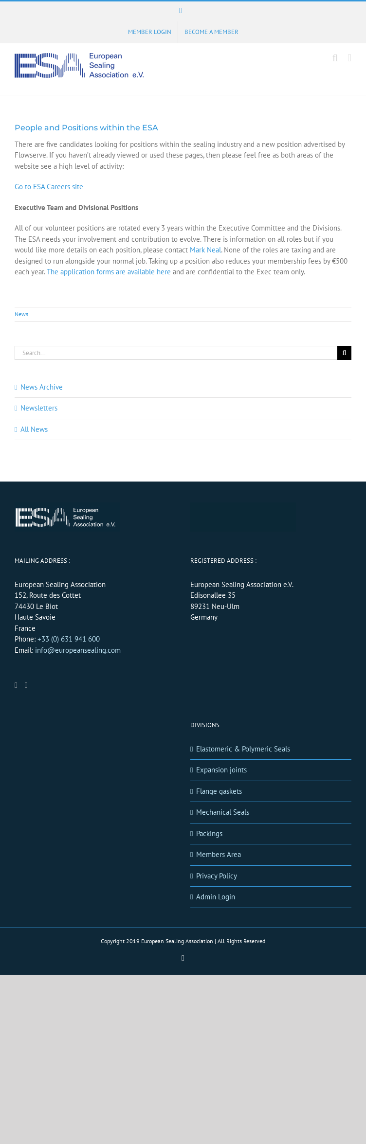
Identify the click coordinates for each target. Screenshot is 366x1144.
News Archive (41, 387)
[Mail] (26, 685)
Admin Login (215, 896)
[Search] (344, 353)
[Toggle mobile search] (335, 58)
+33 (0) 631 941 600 (68, 639)
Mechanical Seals (222, 812)
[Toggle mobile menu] (349, 58)
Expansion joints (221, 769)
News (21, 314)
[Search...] (176, 353)
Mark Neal (205, 249)
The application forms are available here (109, 271)
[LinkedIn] (16, 685)
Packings (209, 833)
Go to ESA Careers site (49, 186)
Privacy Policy (216, 875)
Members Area (218, 854)
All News (34, 429)
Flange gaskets (219, 791)
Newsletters (38, 407)
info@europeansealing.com (78, 650)
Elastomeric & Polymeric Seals (243, 748)
